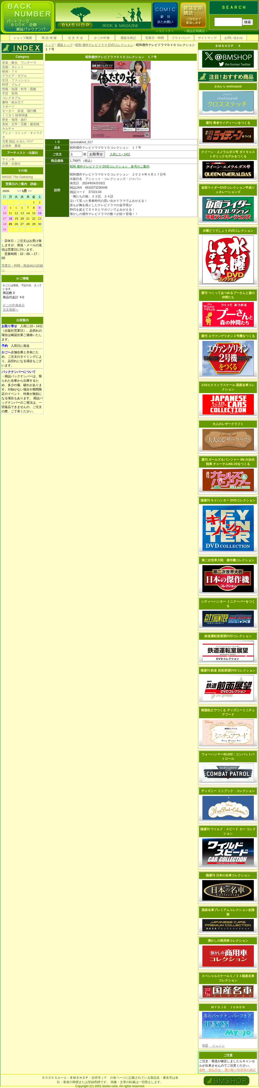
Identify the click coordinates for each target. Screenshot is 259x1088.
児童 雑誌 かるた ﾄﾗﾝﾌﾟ (18, 141)
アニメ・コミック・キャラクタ (22, 135)
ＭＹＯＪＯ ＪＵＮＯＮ (228, 1007)
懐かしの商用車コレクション (228, 940)
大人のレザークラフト (227, 424)
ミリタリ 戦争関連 (15, 115)
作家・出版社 (11, 163)
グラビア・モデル (14, 76)
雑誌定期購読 (195, 31)
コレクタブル (11, 98)
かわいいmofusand (227, 86)
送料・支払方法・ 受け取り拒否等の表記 (227, 1070)
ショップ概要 (22, 38)
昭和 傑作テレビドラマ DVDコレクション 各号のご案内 (109, 166)
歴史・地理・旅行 (14, 120)
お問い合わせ (233, 38)
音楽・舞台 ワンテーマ (19, 63)
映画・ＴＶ (10, 71)
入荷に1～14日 (120, 154)
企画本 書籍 (11, 146)
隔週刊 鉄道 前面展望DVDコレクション (228, 670)
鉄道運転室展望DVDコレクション (227, 636)
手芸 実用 (10, 93)
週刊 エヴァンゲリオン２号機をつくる (228, 336)
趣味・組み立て (13, 102)
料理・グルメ (11, 84)
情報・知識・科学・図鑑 (19, 89)
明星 (205, 1045)
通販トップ (65, 45)
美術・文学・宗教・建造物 (20, 124)
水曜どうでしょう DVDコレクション (228, 231)
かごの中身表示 (14, 305)
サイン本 (8, 159)
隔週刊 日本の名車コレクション (228, 875)
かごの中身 (102, 38)
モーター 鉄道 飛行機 (19, 111)
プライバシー (181, 38)
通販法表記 (128, 38)
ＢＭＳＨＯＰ (79, 1077)
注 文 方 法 (75, 38)
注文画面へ (10, 309)
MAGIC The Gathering (17, 177)
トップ (49, 45)
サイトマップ (207, 38)
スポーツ (8, 106)
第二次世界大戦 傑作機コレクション (228, 560)
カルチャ (8, 128)
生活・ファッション (16, 80)
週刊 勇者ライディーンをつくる (228, 123)
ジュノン (217, 1045)
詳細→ (35, 184)
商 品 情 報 (49, 38)
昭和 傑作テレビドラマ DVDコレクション (104, 45)
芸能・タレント (13, 67)
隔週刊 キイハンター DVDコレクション (228, 500)
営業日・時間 (154, 38)
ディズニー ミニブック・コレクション (228, 791)
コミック (164, 31)
